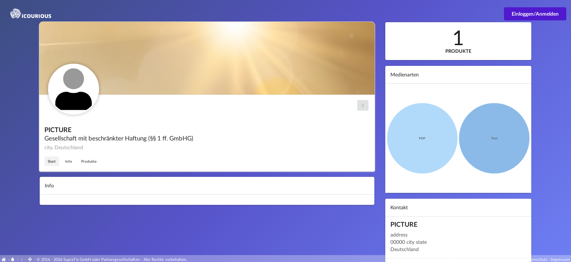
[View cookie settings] (22, 259)
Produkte (89, 161)
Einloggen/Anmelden (535, 14)
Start (52, 161)
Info (68, 161)
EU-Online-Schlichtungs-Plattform (492, 259)
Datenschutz (536, 259)
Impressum (560, 259)
